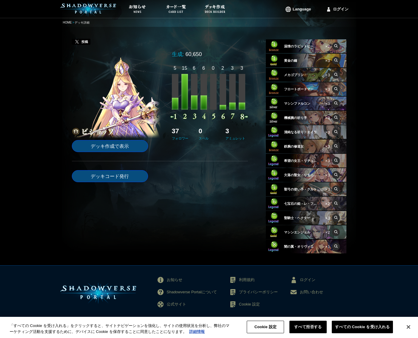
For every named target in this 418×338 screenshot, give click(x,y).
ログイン (340, 9)
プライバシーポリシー (258, 292)
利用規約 (246, 279)
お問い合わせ (311, 292)
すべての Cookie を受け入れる (362, 331)
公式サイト (176, 304)
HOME (67, 22)
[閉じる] (408, 331)
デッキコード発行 (110, 176)
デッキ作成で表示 (110, 146)
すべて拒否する (308, 331)
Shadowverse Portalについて (192, 292)
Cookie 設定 (249, 304)
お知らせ (174, 279)
